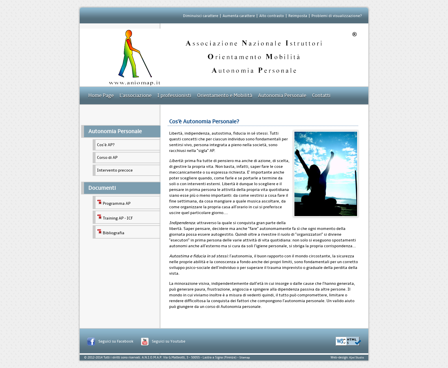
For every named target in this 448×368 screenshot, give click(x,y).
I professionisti (174, 95)
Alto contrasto (271, 16)
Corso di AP (107, 157)
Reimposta (297, 16)
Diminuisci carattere (200, 16)
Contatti (321, 95)
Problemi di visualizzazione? (336, 16)
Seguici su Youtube (168, 341)
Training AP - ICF (115, 217)
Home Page (101, 95)
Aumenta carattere (239, 16)
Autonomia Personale (282, 95)
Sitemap (244, 357)
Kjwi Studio (356, 357)
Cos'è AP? (106, 144)
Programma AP (113, 202)
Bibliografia (110, 231)
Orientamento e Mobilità (224, 95)
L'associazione (136, 95)
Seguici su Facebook (115, 341)
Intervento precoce (115, 170)
